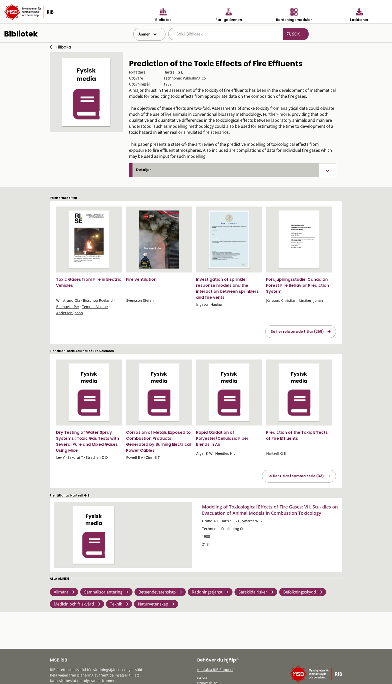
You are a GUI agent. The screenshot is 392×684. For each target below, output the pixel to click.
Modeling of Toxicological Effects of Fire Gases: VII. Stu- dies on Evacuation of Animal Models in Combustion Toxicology (270, 510)
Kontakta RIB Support (215, 669)
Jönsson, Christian (281, 300)
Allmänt (61, 592)
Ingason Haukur (209, 304)
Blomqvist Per (67, 306)
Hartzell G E (276, 453)
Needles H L (225, 453)
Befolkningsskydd (299, 592)
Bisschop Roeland (98, 300)
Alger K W (204, 453)
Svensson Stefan (140, 300)
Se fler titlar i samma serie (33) (296, 476)
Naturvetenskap (153, 604)
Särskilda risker (252, 592)
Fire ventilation (141, 279)
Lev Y (60, 457)
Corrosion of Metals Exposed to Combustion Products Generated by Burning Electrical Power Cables (158, 441)
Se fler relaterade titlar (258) (297, 331)
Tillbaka (63, 47)
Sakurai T (75, 457)
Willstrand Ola (68, 300)
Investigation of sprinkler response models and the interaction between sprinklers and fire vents (227, 288)
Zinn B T (153, 457)
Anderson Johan (69, 312)
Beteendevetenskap (157, 592)
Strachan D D (97, 457)
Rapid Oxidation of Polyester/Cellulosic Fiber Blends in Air (222, 438)
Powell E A (134, 457)
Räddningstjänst (207, 592)
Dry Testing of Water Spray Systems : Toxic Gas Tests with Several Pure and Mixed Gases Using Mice (87, 441)
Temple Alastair (95, 306)
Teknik (116, 604)
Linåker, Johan (311, 300)
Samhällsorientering (103, 592)
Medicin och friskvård (74, 604)
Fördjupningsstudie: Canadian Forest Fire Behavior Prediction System (297, 285)
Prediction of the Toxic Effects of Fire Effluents (297, 435)
